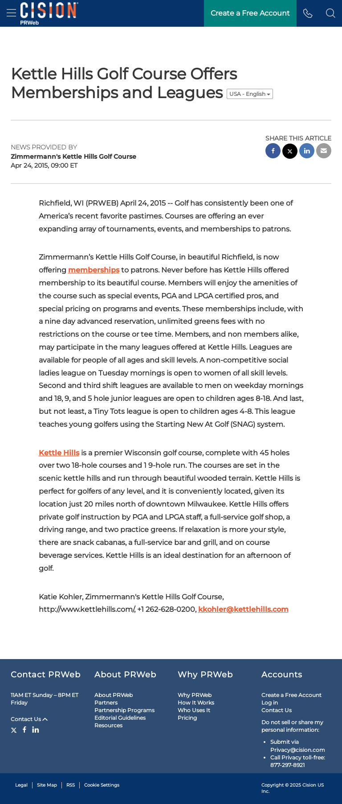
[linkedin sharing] (306, 152)
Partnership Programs (124, 710)
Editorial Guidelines (120, 717)
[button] (330, 13)
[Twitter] (15, 729)
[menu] (11, 13)
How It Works (196, 702)
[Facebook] (24, 729)
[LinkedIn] (35, 729)
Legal (21, 785)
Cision (309, 785)
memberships (93, 270)
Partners (106, 702)
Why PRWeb (195, 695)
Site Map (47, 785)
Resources (108, 725)
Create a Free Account (291, 695)
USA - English (249, 94)
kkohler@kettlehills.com (243, 609)
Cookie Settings (101, 785)
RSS (70, 785)
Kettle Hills (59, 453)
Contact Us (29, 719)
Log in (269, 702)
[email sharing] (323, 152)
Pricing (187, 717)
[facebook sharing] (273, 152)
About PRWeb (113, 695)
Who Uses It (194, 710)
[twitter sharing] (289, 152)
